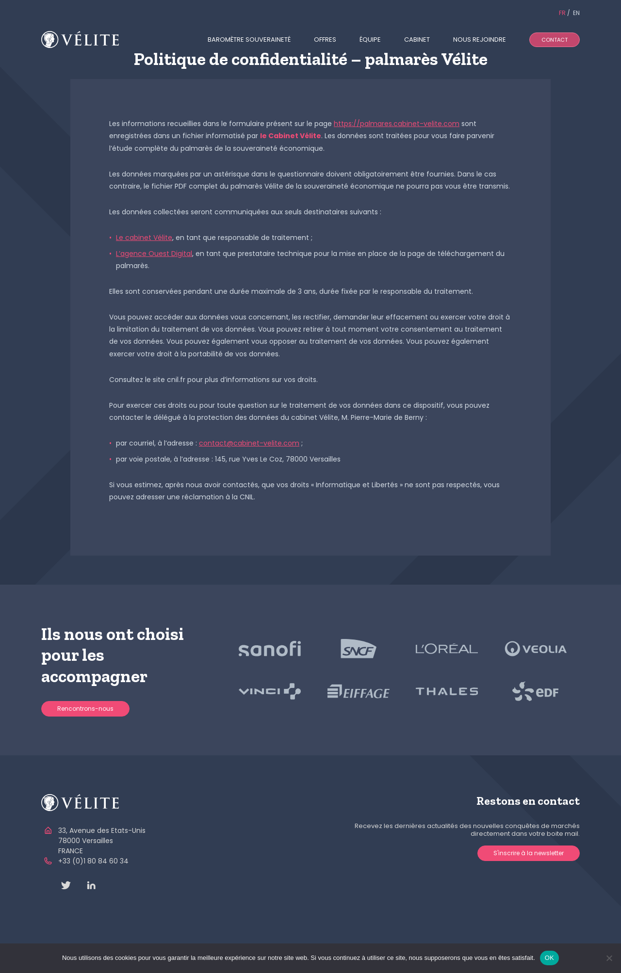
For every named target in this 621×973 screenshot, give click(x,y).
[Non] (609, 958)
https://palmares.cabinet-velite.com (396, 123)
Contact (554, 40)
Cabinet (417, 39)
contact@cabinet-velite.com (249, 443)
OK (549, 957)
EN (576, 13)
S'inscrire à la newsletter (528, 853)
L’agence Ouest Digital (154, 253)
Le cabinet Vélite (144, 237)
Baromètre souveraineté (249, 39)
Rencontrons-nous (85, 708)
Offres (325, 39)
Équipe (370, 39)
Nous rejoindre (479, 39)
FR (562, 13)
